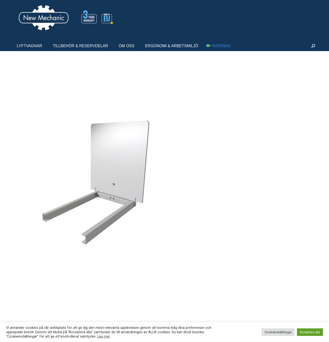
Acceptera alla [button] (310, 332)
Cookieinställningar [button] (278, 332)
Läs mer (103, 336)
